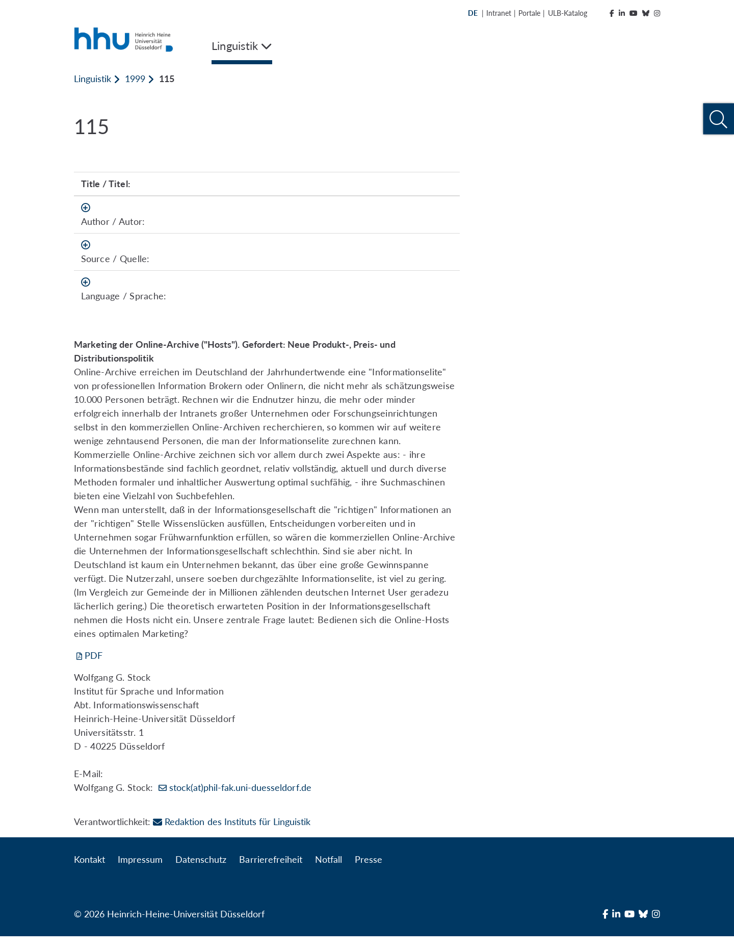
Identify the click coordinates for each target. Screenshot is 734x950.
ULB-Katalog (567, 13)
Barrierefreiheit (270, 873)
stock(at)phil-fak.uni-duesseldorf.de (240, 801)
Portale (529, 13)
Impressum (140, 873)
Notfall (328, 873)
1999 (135, 78)
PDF (93, 669)
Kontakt (89, 873)
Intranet (498, 13)
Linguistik (92, 78)
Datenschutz (200, 873)
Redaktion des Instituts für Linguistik (231, 835)
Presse (368, 873)
